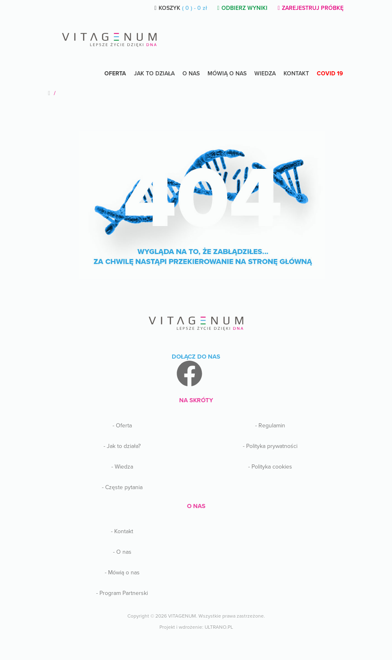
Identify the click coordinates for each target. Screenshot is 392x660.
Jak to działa (154, 73)
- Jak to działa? (122, 446)
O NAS (191, 73)
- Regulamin (270, 425)
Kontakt (296, 73)
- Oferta (122, 425)
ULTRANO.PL (219, 627)
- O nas (122, 551)
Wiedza (265, 73)
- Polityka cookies (270, 466)
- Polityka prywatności (270, 446)
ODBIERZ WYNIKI (242, 8)
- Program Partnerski (122, 593)
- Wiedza (122, 466)
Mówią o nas (227, 73)
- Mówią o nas (122, 572)
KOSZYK (180, 8)
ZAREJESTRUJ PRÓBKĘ (311, 8)
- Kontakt (122, 531)
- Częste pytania (122, 487)
